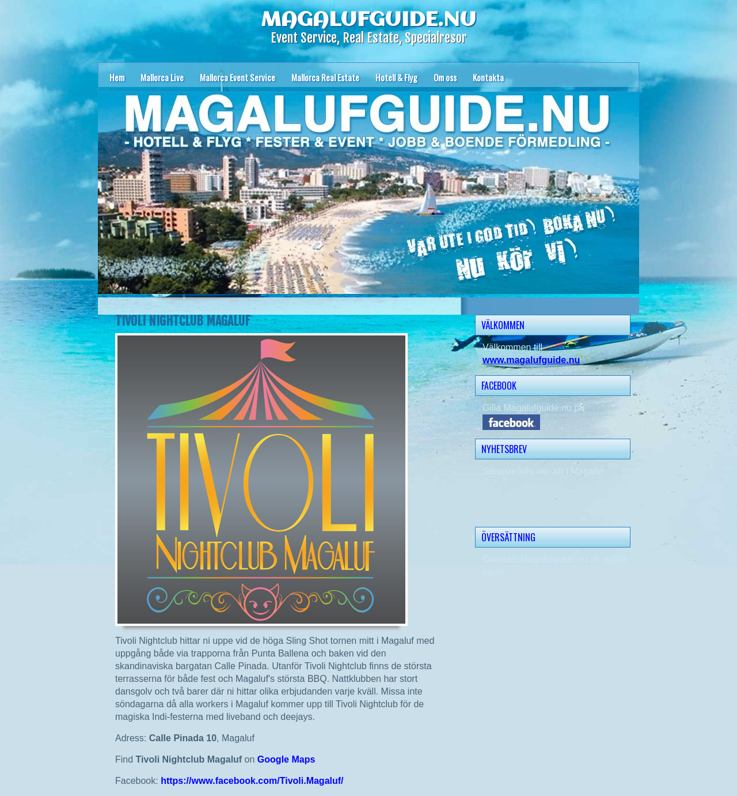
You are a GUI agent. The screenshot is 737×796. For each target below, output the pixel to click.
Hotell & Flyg (396, 77)
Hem (116, 77)
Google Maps (286, 759)
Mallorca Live (162, 77)
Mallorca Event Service (237, 77)
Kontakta (488, 77)
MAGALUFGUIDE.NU (368, 20)
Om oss (445, 77)
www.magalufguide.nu (531, 360)
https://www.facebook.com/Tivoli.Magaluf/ (252, 781)
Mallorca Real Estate (325, 77)
